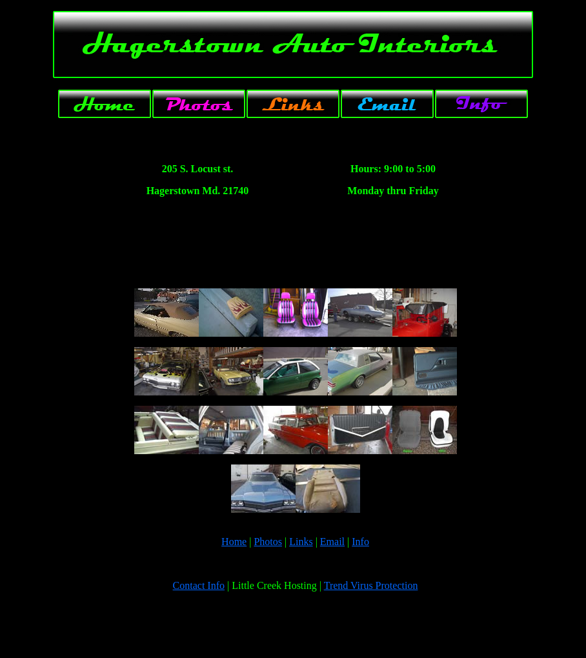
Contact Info (199, 585)
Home (234, 541)
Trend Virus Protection (371, 585)
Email (332, 541)
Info (360, 541)
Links (300, 541)
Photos (268, 541)
